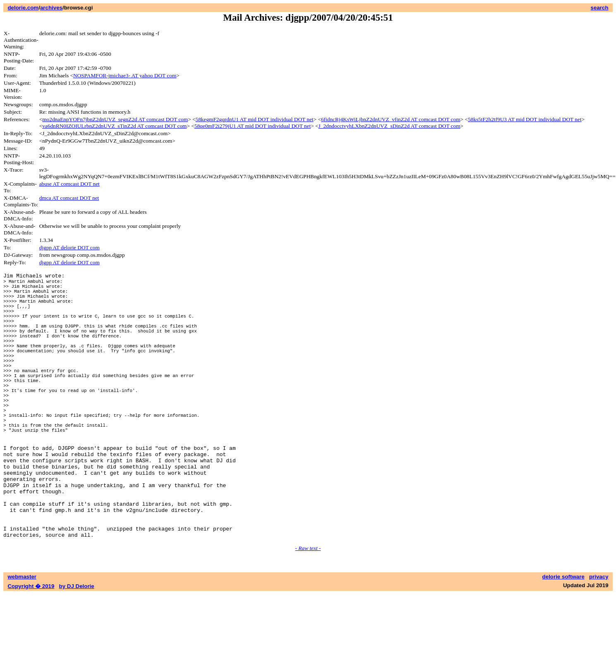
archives (51, 8)
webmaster (21, 637)
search (600, 8)
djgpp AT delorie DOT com (69, 247)
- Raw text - (308, 609)
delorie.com (22, 8)
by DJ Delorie (76, 647)
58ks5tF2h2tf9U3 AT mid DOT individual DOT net (525, 119)
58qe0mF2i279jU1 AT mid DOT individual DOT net (252, 126)
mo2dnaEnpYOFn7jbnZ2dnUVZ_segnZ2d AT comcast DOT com (115, 119)
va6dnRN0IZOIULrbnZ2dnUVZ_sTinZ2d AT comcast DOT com (114, 126)
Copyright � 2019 (30, 647)
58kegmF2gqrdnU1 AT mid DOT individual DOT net (255, 119)
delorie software (563, 637)
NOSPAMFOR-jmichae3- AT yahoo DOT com (124, 75)
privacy (599, 637)
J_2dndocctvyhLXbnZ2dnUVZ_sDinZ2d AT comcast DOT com (389, 126)
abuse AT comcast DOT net (69, 184)
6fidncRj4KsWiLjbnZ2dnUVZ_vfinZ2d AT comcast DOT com (390, 119)
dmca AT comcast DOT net (69, 198)
